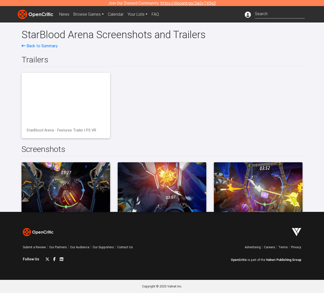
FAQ (155, 14)
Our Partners (58, 247)
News (64, 14)
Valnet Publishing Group (283, 260)
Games (87, 14)
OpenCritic (239, 260)
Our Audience (79, 247)
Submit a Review (34, 247)
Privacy (296, 247)
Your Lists (136, 14)
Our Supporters (103, 247)
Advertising (253, 247)
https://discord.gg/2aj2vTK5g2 (188, 3)
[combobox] (280, 13)
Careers (269, 247)
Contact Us (125, 247)
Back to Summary (40, 45)
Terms (283, 247)
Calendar (116, 14)
